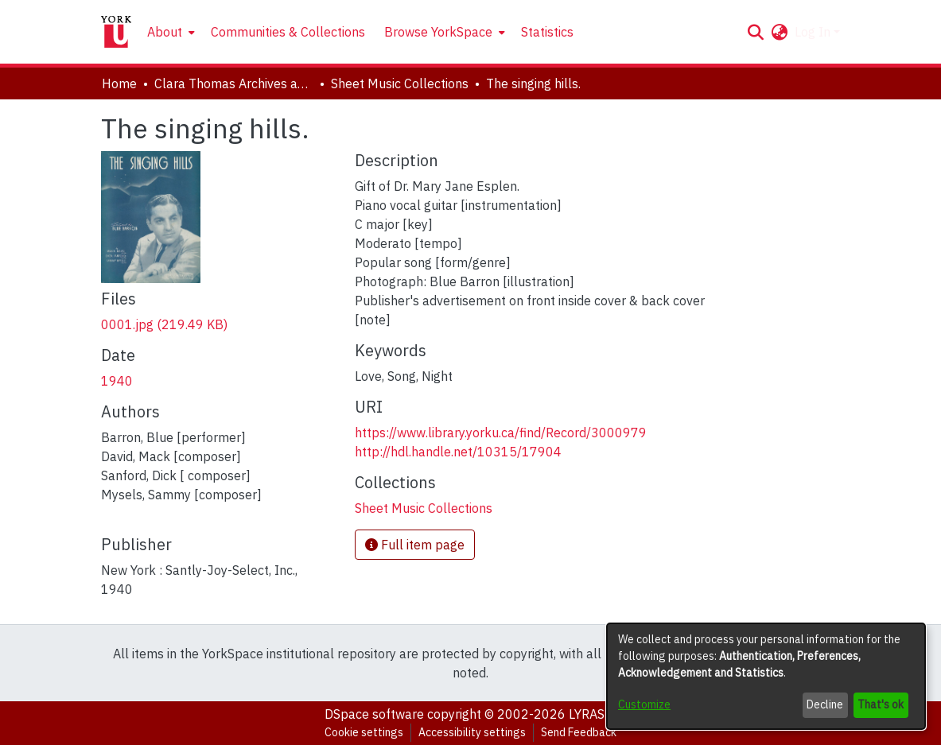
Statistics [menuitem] (547, 32)
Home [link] (119, 83)
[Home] (116, 32)
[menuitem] (169, 32)
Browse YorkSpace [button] (438, 32)
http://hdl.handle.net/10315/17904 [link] (458, 452)
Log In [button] (814, 32)
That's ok (880, 704)
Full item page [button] (415, 545)
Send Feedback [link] (578, 732)
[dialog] (766, 676)
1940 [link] (117, 381)
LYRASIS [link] (592, 714)
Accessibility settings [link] (472, 732)
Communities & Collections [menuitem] (288, 32)
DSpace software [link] (374, 714)
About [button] (164, 32)
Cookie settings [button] (364, 732)
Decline (825, 704)
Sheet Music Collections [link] (400, 83)
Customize (644, 704)
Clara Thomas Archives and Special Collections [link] (233, 83)
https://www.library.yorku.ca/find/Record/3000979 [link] (501, 432)
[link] (164, 324)
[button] (756, 31)
